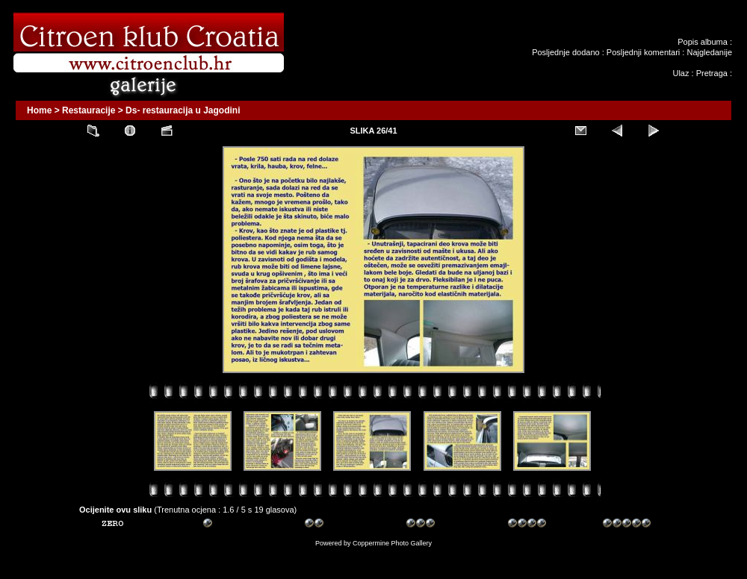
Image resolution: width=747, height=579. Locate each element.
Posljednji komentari (643, 52)
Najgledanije (709, 52)
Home (39, 110)
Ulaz (680, 73)
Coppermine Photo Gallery (392, 543)
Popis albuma (703, 41)
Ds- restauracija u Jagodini (182, 110)
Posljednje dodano (566, 52)
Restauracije (88, 110)
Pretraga (712, 73)
